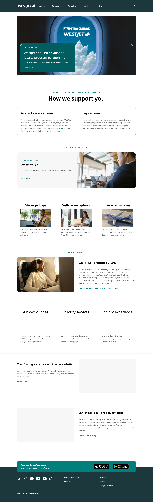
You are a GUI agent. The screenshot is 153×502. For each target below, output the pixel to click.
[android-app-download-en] (121, 465)
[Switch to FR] (113, 6)
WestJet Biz (61, 128)
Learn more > (26, 178)
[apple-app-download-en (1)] (101, 465)
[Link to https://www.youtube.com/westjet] (42, 475)
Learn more (28, 67)
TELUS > (115, 288)
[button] (135, 6)
